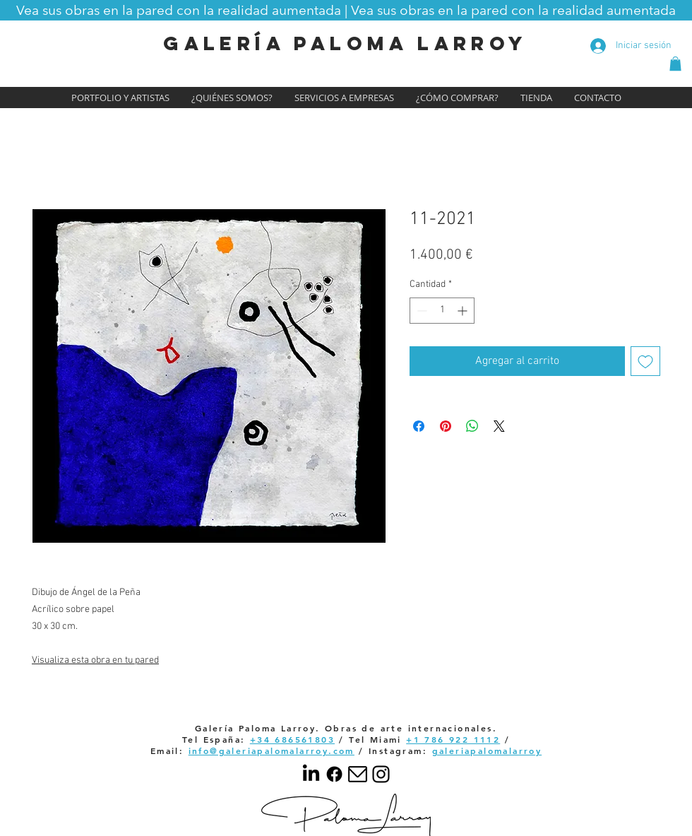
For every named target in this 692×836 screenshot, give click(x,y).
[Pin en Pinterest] (445, 426)
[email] (357, 774)
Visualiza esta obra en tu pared (95, 660)
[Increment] (463, 310)
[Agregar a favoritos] (645, 361)
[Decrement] (420, 310)
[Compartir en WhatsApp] (472, 426)
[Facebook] (334, 774)
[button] (346, 9)
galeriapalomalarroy (487, 750)
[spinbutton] (442, 310)
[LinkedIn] (311, 774)
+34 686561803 (292, 739)
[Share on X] (499, 426)
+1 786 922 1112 (453, 739)
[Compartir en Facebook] (418, 426)
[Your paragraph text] (381, 774)
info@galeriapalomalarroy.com (271, 750)
